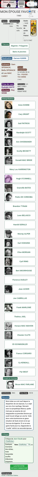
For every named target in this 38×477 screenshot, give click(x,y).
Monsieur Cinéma (12, 475)
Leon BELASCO (24, 215)
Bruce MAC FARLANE (24, 384)
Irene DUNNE (23, 105)
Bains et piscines (19, 52)
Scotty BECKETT (24, 151)
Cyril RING (23, 261)
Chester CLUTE (23, 335)
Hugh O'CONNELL (24, 178)
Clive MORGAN (23, 252)
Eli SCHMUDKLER (20, 344)
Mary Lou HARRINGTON (20, 169)
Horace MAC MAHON (24, 326)
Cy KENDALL (23, 362)
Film (30, 13)
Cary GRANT (23, 114)
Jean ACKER (23, 289)
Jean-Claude (18, 439)
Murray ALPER (24, 234)
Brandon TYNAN (20, 206)
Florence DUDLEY (20, 280)
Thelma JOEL (20, 316)
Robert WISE (22, 91)
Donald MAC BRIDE (24, 160)
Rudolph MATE (8, 87)
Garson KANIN (20, 58)
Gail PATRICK (24, 123)
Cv (31, 16)
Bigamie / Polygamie (19, 46)
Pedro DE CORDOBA (24, 197)
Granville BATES (24, 188)
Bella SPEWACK (8, 70)
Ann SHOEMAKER (24, 142)
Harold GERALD (20, 224)
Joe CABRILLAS (20, 298)
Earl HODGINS (24, 243)
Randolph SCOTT (23, 132)
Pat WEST (24, 372)
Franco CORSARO (24, 353)
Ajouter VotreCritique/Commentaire (19, 467)
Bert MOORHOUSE (24, 270)
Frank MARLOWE (24, 307)
